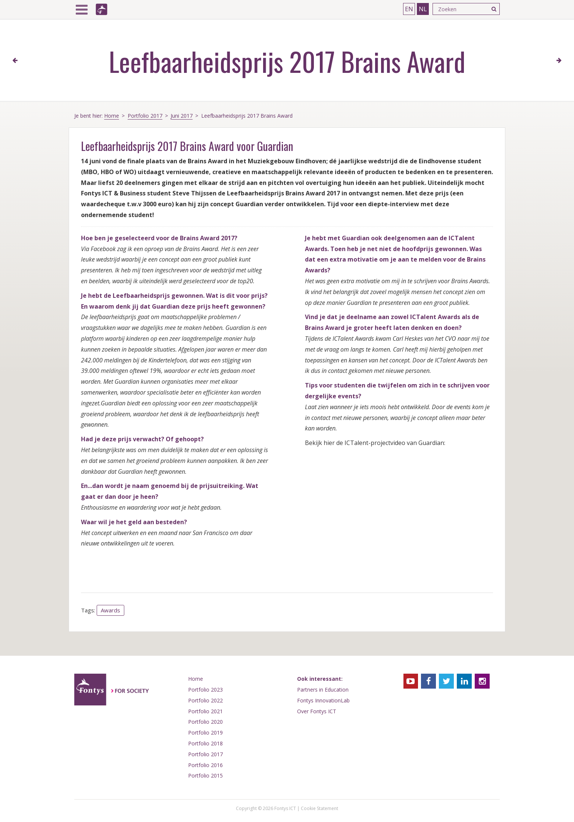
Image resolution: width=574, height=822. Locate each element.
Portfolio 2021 (205, 711)
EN (409, 9)
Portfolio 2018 (205, 743)
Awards (110, 610)
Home (111, 115)
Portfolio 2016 (205, 765)
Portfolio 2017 (145, 115)
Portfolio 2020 (205, 721)
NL (423, 9)
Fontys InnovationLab (323, 700)
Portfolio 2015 (205, 775)
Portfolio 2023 (205, 689)
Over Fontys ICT (316, 711)
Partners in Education (323, 689)
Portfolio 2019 (205, 732)
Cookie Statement (319, 808)
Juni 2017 (182, 115)
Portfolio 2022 (205, 700)
